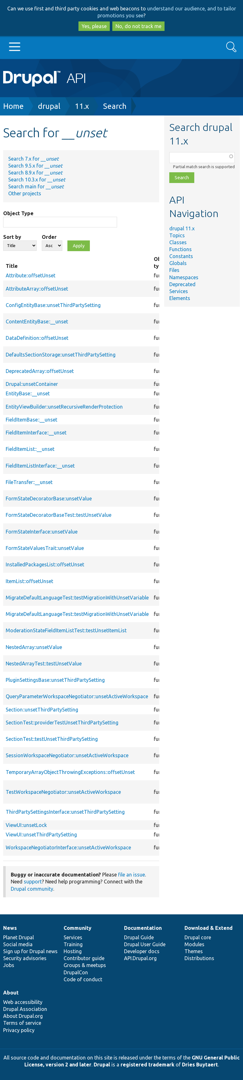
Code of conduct (83, 979)
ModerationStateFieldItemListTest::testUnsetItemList (66, 630)
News (10, 928)
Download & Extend (208, 928)
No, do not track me (138, 26)
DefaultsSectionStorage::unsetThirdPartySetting (60, 354)
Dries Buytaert (200, 1064)
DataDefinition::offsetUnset (37, 338)
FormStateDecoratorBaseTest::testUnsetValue (58, 515)
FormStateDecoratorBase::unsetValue (49, 498)
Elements (179, 298)
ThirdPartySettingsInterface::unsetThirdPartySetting (65, 812)
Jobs (8, 965)
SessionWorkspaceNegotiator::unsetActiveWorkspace (67, 755)
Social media (18, 944)
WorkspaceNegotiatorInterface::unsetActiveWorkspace (68, 847)
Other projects (24, 193)
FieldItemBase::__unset (31, 419)
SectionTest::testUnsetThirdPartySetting (52, 739)
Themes (193, 951)
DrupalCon (76, 972)
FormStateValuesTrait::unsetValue (45, 548)
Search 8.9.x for (35, 172)
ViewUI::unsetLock (26, 825)
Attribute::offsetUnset (30, 275)
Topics (177, 235)
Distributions (199, 958)
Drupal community (32, 889)
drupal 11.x (182, 228)
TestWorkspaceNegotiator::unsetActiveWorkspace (63, 792)
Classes (178, 242)
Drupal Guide (139, 937)
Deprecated (182, 284)
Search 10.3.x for (36, 179)
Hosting (73, 951)
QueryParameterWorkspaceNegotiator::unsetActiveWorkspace (77, 696)
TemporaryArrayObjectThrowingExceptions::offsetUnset (70, 772)
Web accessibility (22, 1002)
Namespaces (183, 277)
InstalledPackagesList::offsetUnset (45, 564)
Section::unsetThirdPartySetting (42, 709)
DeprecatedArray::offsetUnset (40, 371)
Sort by (12, 237)
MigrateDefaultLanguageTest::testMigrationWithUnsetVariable (77, 597)
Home (13, 106)
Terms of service (22, 1023)
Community (77, 928)
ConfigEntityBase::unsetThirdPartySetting (53, 305)
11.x (82, 106)
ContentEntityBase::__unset (37, 321)
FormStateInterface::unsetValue (42, 531)
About (11, 992)
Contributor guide (84, 958)
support (33, 881)
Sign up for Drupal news (30, 951)
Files (174, 270)
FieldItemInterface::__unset (36, 432)
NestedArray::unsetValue (34, 647)
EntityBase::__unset (28, 393)
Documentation (143, 928)
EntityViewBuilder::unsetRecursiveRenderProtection (64, 407)
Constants (181, 256)
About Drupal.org (23, 1016)
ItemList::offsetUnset (29, 581)
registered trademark (147, 1064)
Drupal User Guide (144, 944)
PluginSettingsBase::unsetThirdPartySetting (55, 680)
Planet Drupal (18, 937)
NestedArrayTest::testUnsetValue (44, 663)
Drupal (102, 1064)
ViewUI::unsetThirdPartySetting (41, 834)
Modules (194, 944)
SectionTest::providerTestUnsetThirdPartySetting (62, 722)
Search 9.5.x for (35, 165)
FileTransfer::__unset (29, 482)
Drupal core (197, 937)
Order (49, 237)
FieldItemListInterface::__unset (40, 466)
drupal (49, 106)
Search (115, 106)
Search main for (36, 186)
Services (178, 291)
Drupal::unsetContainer (32, 384)
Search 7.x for (33, 159)
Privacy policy (18, 1030)
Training (73, 944)
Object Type (18, 213)
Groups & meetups (85, 965)
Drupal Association (25, 1009)
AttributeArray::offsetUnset (37, 289)
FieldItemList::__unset (30, 449)
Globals (178, 263)
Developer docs (141, 951)
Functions (180, 249)
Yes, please (94, 26)
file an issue (131, 874)
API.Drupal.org (140, 958)
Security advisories (25, 958)
